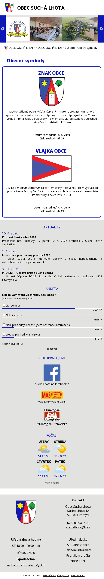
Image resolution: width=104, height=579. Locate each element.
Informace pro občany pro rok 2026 (26, 255)
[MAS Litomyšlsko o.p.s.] (52, 398)
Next (101, 29)
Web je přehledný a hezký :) (23, 334)
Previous (3, 29)
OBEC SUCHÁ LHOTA (41, 8)
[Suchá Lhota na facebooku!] (52, 380)
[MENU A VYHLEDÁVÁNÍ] (97, 7)
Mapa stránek (78, 575)
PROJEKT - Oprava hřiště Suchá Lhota (27, 273)
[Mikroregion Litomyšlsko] (52, 420)
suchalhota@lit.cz (78, 527)
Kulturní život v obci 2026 (19, 237)
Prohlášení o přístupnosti (56, 575)
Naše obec (78, 561)
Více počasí (52, 483)
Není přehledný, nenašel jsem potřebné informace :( (38, 325)
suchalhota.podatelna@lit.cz (26, 565)
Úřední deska (78, 539)
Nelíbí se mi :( (14, 315)
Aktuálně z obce (78, 545)
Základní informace (78, 550)
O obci (71, 47)
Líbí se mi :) (13, 305)
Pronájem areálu (78, 555)
